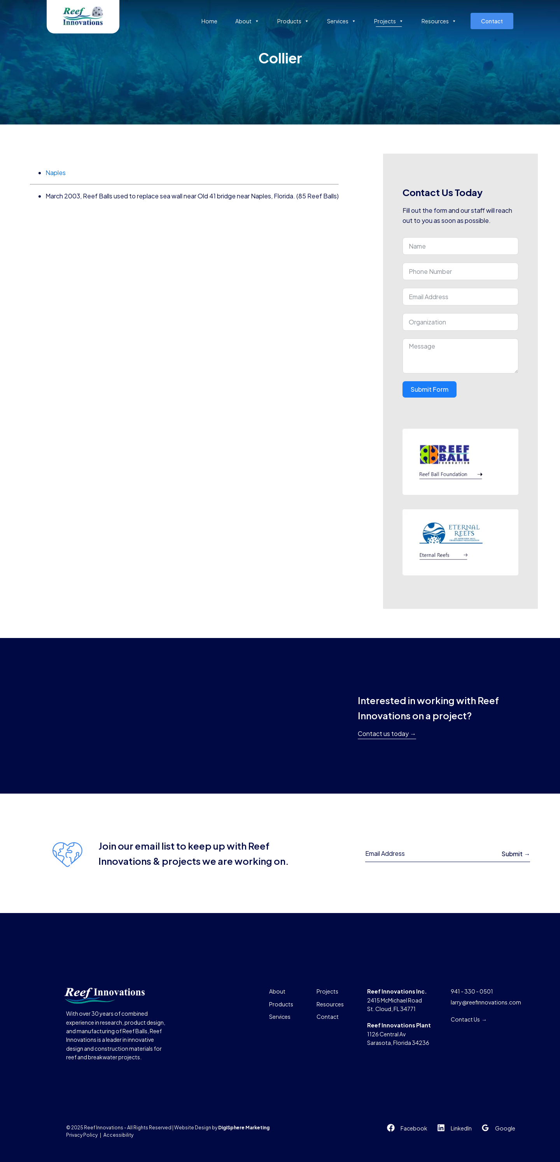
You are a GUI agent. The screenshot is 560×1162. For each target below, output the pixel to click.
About (247, 21)
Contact (492, 21)
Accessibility (118, 1135)
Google (505, 1128)
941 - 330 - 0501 (472, 991)
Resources (439, 21)
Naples (56, 172)
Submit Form (429, 389)
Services (341, 21)
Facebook (414, 1128)
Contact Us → (469, 1019)
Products (293, 21)
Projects (389, 21)
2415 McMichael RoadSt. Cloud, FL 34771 (397, 1000)
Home (209, 21)
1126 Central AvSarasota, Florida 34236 (399, 1034)
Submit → (516, 854)
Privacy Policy (82, 1135)
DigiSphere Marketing (244, 1127)
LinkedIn (461, 1128)
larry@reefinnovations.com (486, 1002)
